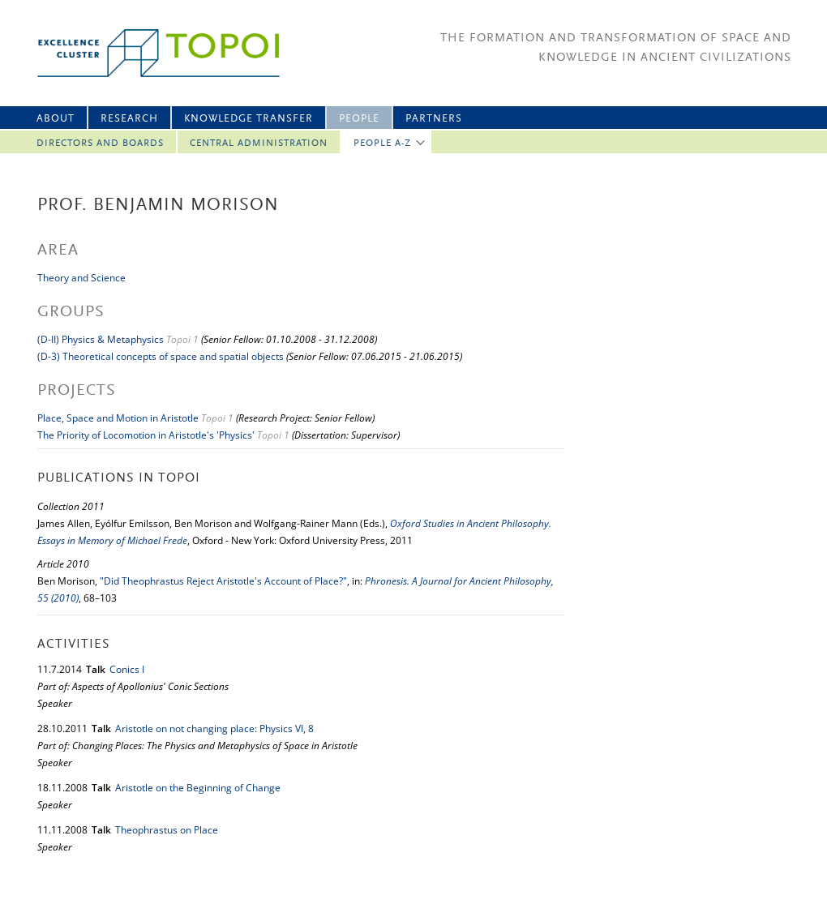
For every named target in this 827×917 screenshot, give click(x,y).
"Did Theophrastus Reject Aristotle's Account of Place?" (223, 581)
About (55, 119)
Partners (433, 119)
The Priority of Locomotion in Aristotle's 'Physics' (146, 435)
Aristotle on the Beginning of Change (198, 788)
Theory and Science (81, 278)
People (359, 119)
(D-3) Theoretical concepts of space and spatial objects (160, 356)
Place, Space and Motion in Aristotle (118, 418)
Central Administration (259, 143)
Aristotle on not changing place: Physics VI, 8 (214, 728)
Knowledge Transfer (248, 119)
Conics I (126, 669)
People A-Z (382, 143)
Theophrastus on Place (166, 830)
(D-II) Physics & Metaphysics (100, 339)
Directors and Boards (100, 143)
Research (129, 119)
